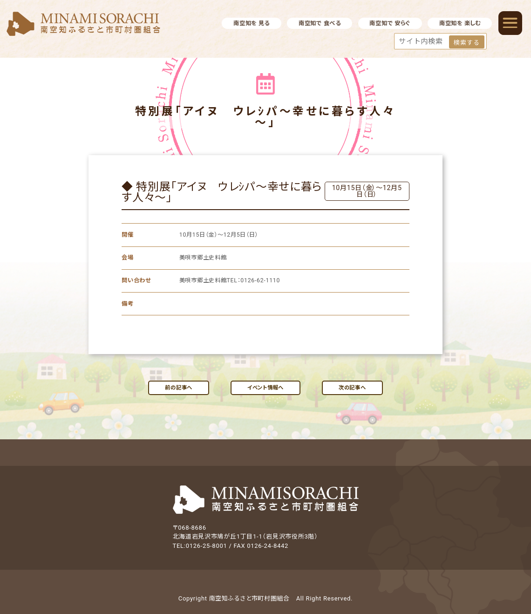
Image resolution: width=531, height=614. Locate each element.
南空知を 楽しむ (460, 23)
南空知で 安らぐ (389, 23)
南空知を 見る (251, 23)
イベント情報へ (265, 387)
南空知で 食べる (320, 23)
